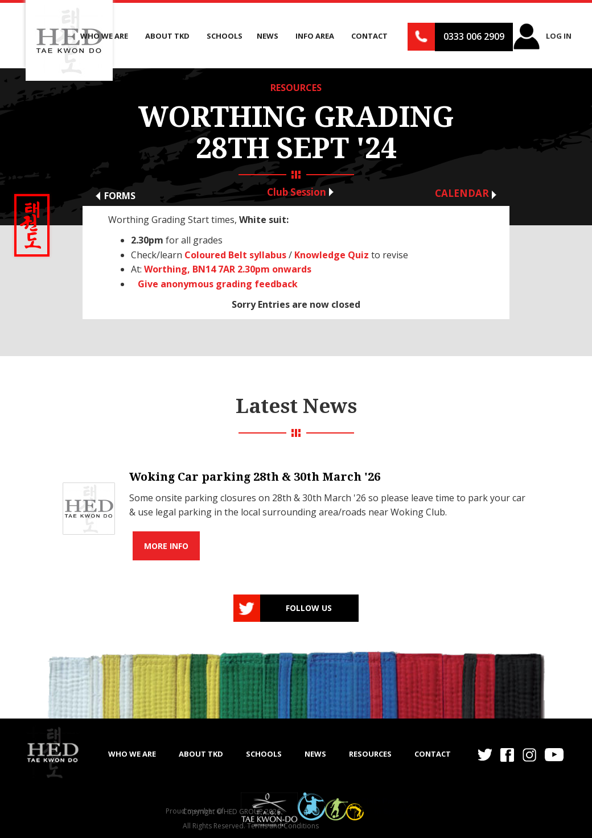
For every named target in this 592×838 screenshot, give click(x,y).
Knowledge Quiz (331, 255)
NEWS (315, 754)
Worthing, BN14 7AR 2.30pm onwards (227, 269)
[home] (53, 752)
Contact (432, 754)
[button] (106, 36)
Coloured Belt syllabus (235, 255)
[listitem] (296, 509)
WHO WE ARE (132, 754)
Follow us (309, 607)
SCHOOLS (264, 754)
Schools (224, 36)
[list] (296, 509)
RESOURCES (296, 87)
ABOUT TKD (201, 754)
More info (166, 545)
